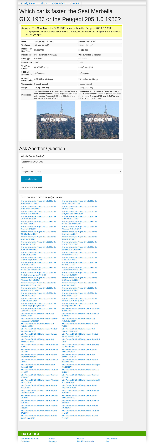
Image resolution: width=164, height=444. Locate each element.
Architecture (25, 441)
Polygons (80, 438)
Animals (52, 438)
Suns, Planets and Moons (29, 438)
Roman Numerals (111, 438)
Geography (53, 441)
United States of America (85, 441)
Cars (107, 441)
